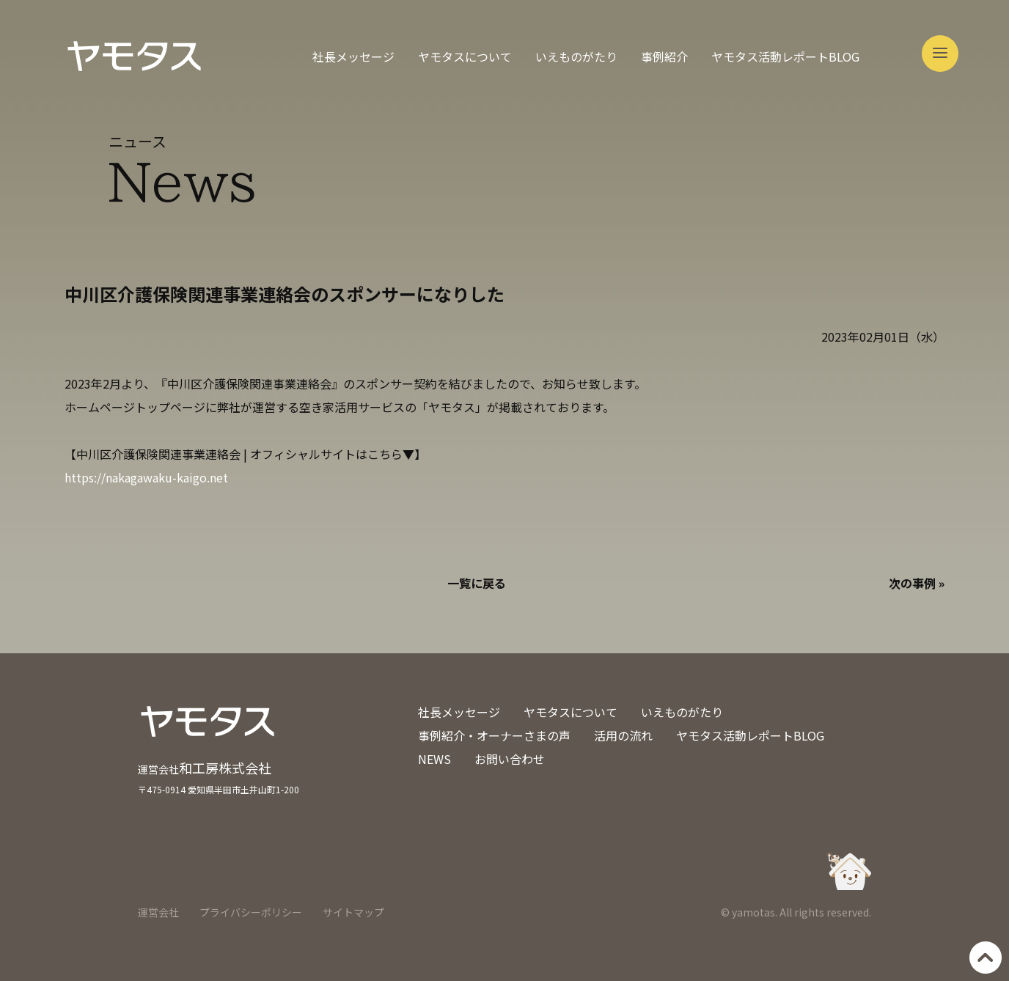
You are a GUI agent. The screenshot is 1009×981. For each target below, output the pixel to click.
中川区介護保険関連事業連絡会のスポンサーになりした (284, 293)
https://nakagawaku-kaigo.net (146, 477)
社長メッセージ (353, 56)
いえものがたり (576, 56)
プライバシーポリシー (250, 912)
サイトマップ (353, 912)
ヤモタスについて (465, 56)
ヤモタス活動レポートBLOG (785, 56)
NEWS (434, 759)
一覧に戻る (476, 583)
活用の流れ (623, 735)
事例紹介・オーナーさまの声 (494, 735)
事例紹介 (664, 56)
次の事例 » (916, 583)
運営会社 (158, 912)
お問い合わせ (509, 759)
